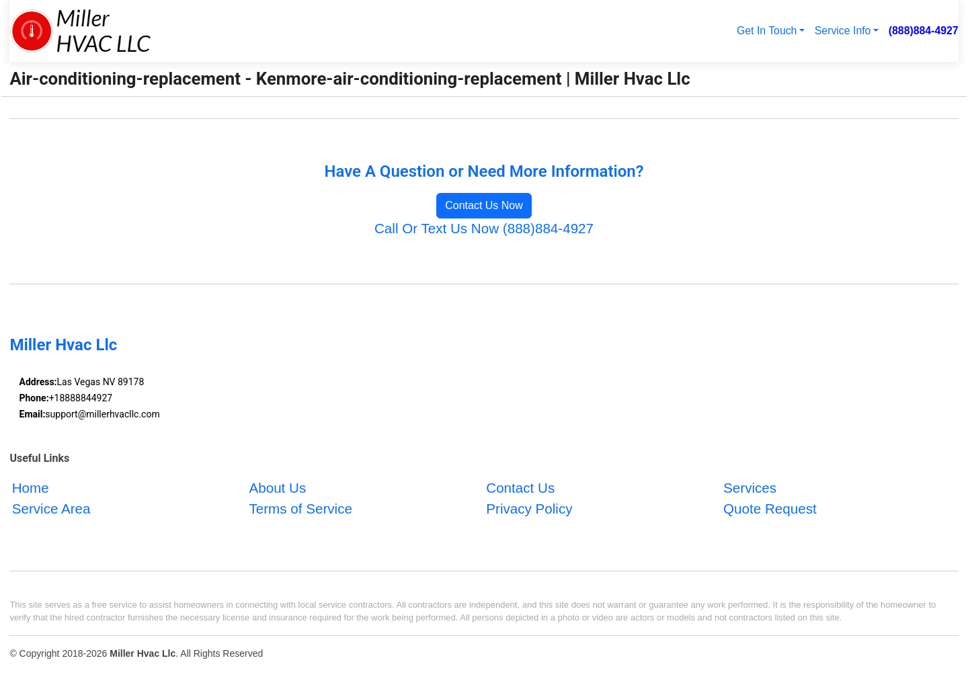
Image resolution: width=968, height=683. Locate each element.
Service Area (51, 508)
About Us (277, 487)
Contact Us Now (484, 205)
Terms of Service (300, 508)
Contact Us (520, 487)
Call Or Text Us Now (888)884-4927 (484, 228)
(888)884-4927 (924, 30)
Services (749, 487)
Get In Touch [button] (767, 30)
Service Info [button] (843, 30)
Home (30, 487)
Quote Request (770, 508)
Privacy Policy (529, 508)
